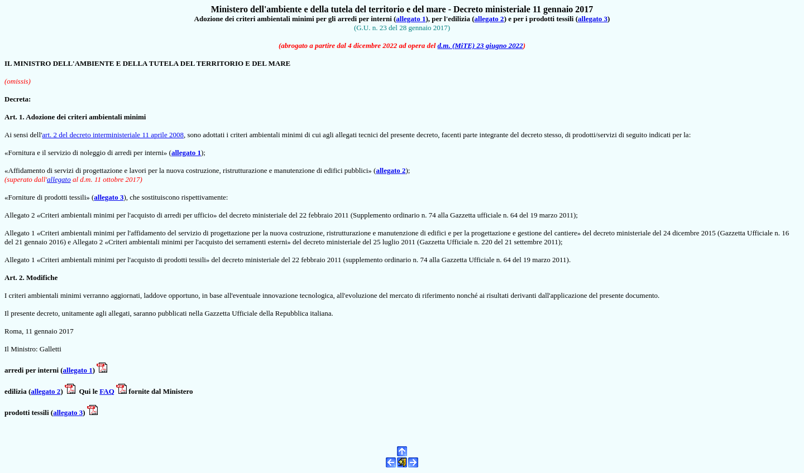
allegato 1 (410, 19)
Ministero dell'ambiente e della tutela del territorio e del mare (328, 9)
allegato (59, 179)
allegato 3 (592, 19)
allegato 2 (489, 19)
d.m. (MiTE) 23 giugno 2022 (480, 45)
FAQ (106, 391)
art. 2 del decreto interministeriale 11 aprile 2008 (113, 135)
